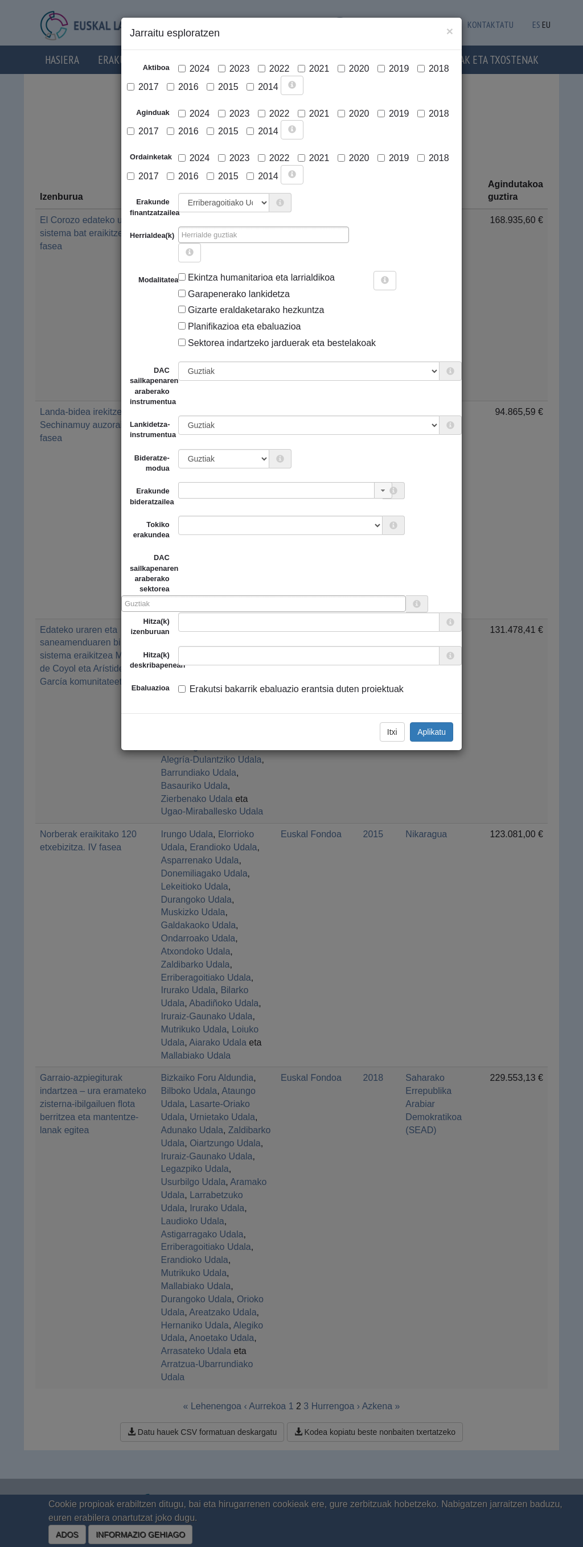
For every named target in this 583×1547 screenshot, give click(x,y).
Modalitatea (142, 279)
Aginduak (152, 112)
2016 (183, 87)
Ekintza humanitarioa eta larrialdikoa (256, 277)
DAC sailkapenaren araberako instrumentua (154, 386)
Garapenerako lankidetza (234, 294)
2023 (234, 68)
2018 (433, 68)
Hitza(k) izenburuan (149, 626)
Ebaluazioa (151, 688)
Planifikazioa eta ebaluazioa (239, 326)
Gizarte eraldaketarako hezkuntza (251, 310)
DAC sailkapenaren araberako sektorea (150, 573)
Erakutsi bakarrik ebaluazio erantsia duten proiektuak (291, 689)
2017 (143, 87)
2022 (274, 68)
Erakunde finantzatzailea (154, 207)
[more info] (292, 85)
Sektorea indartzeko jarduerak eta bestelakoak (277, 343)
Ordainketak (151, 157)
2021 (314, 68)
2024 (194, 68)
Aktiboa (156, 67)
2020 (353, 68)
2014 (262, 87)
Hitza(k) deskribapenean (154, 660)
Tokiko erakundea (151, 529)
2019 (393, 68)
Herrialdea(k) (152, 235)
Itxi (392, 732)
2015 (223, 87)
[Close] (449, 31)
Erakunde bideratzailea (152, 496)
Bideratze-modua (152, 463)
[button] (383, 490)
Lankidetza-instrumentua (153, 429)
